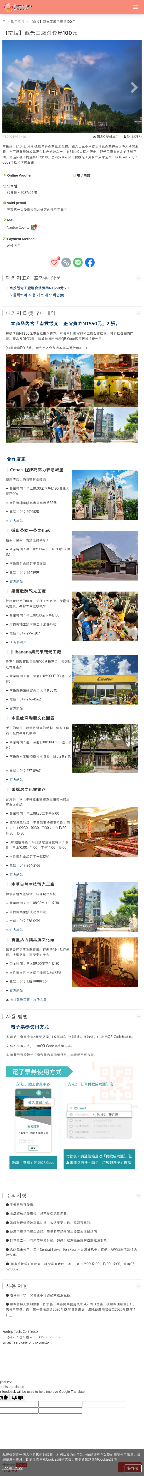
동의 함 (133, 1468)
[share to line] (78, 262)
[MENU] (135, 7)
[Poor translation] (17, 1397)
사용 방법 (17, 1016)
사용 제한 (17, 1286)
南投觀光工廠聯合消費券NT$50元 (36, 288)
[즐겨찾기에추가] (54, 262)
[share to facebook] (90, 262)
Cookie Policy (12, 1468)
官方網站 (16, 521)
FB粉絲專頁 (18, 642)
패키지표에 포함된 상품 (33, 278)
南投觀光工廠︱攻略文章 (28, 999)
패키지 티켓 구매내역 (31, 313)
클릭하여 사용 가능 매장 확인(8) (38, 295)
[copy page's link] (66, 262)
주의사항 (16, 1195)
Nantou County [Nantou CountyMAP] (22, 227)
